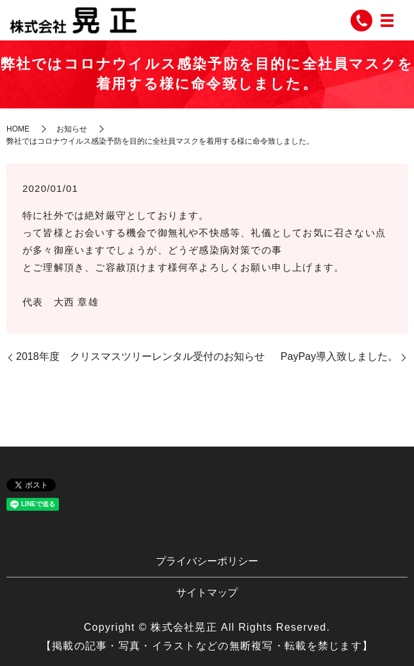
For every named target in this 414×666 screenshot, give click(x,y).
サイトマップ (207, 592)
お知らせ (71, 128)
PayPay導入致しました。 (339, 356)
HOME (17, 128)
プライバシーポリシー (207, 561)
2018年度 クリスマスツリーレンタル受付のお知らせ (140, 356)
